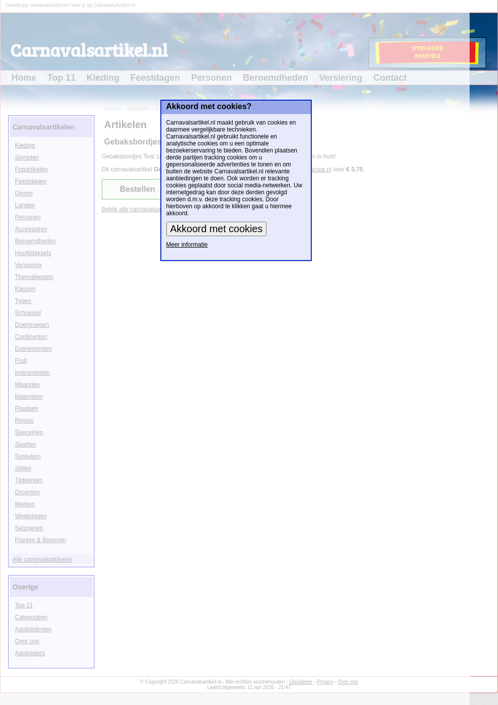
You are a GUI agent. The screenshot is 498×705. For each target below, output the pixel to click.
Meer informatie (187, 244)
